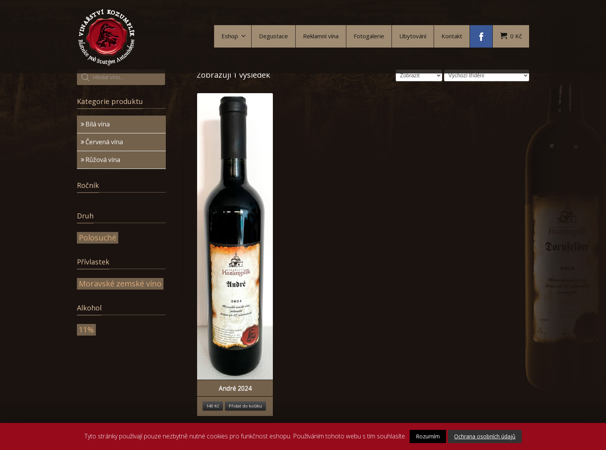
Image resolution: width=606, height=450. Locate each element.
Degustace (273, 36)
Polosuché (97, 237)
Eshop (233, 36)
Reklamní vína (321, 36)
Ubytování (412, 36)
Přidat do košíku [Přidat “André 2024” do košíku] (245, 406)
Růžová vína (102, 159)
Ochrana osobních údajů (485, 436)
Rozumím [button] (428, 436)
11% (86, 329)
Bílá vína (97, 124)
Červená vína (104, 142)
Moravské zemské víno (120, 283)
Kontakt (451, 36)
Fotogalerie (369, 36)
